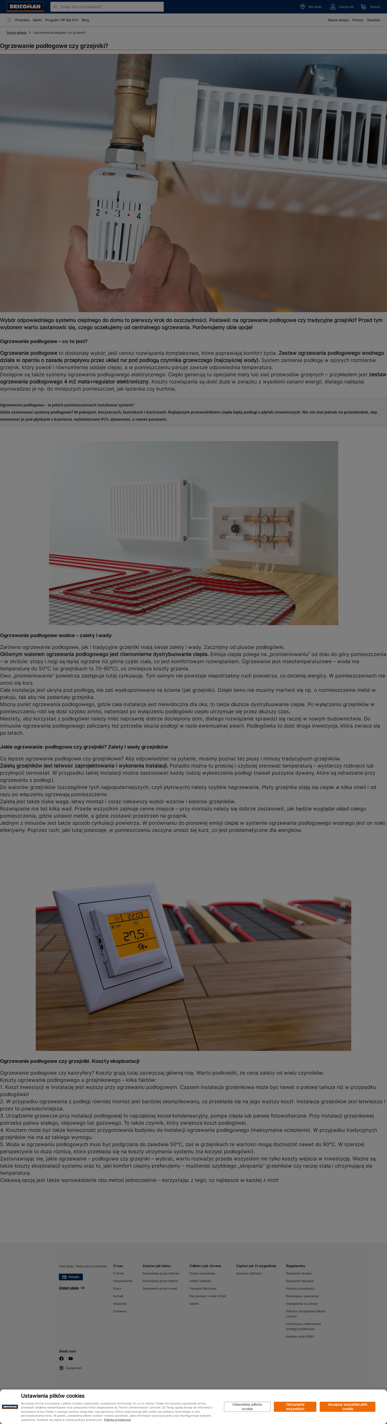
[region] (193, 1407)
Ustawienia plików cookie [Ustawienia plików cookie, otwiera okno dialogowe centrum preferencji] (247, 1406)
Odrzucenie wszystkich (295, 1406)
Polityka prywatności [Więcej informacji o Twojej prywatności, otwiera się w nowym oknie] (117, 1419)
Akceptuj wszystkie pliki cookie (347, 1406)
